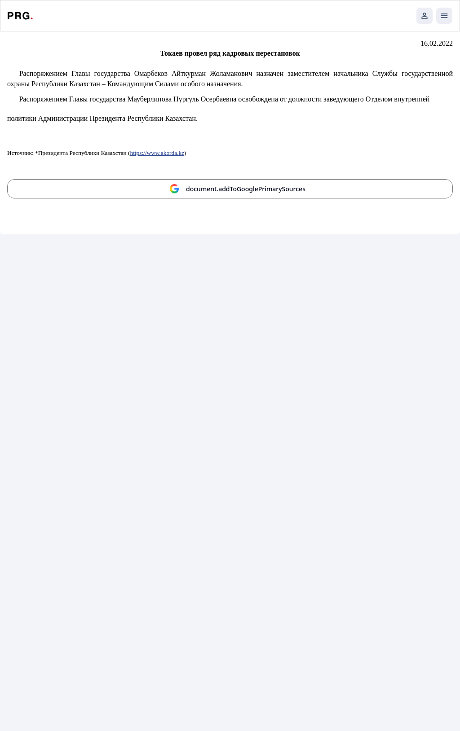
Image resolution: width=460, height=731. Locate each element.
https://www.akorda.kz (157, 153)
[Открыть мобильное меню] (444, 16)
